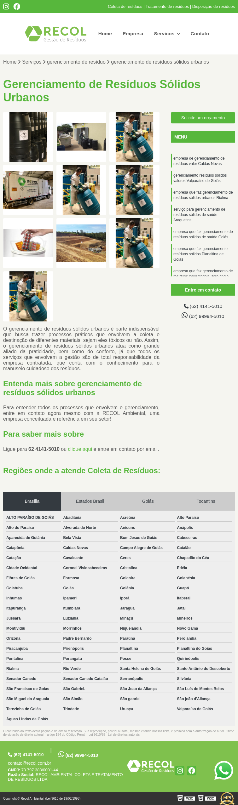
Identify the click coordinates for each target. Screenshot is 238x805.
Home (104, 33)
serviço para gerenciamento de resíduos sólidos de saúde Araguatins (199, 217)
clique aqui (80, 449)
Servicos (165, 33)
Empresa (132, 33)
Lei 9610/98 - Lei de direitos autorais (114, 734)
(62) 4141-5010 (203, 306)
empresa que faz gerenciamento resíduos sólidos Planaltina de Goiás (200, 258)
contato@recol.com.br (29, 763)
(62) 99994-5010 (203, 316)
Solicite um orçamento (203, 118)
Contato (200, 33)
